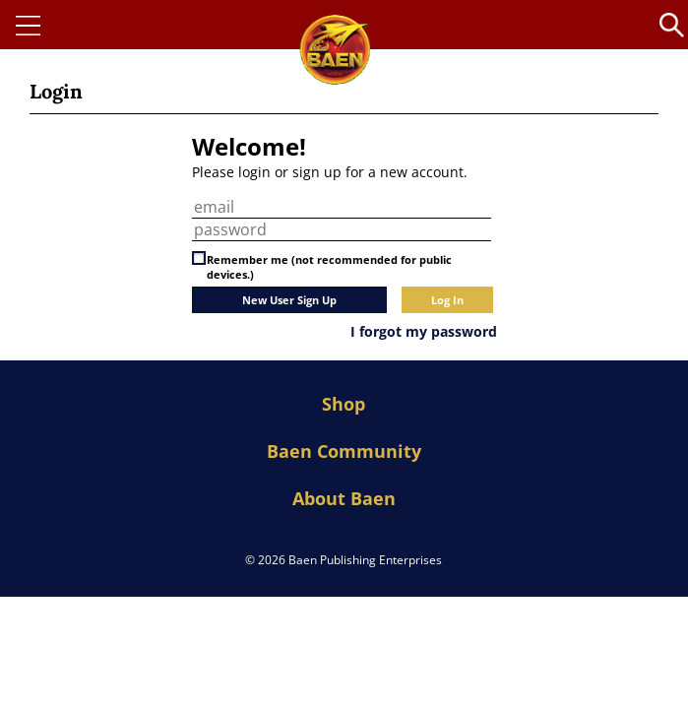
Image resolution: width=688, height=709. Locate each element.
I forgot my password (423, 331)
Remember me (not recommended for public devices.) (329, 267)
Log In (447, 299)
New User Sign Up (289, 299)
